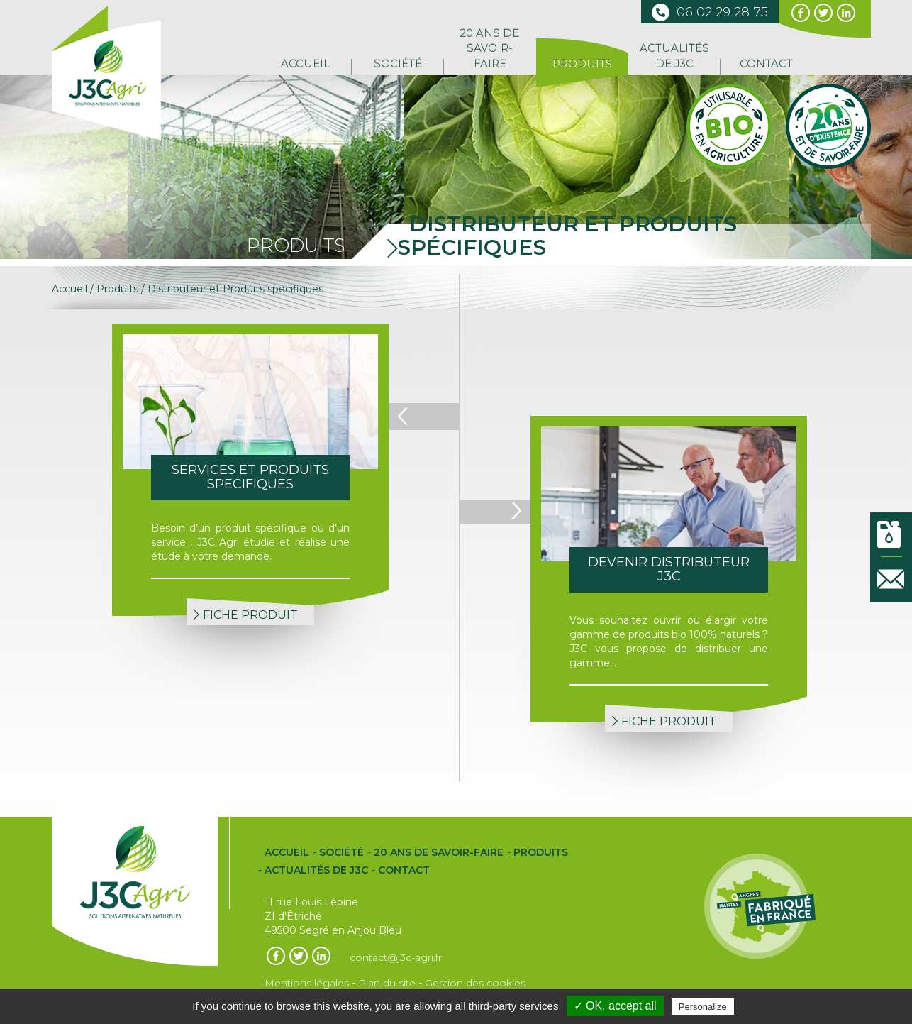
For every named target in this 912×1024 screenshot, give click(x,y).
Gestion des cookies (475, 982)
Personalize (703, 1006)
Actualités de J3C (674, 55)
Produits (582, 63)
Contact (766, 63)
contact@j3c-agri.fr (396, 957)
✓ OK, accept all (615, 1006)
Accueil (305, 63)
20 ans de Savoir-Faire (489, 48)
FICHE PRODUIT (246, 615)
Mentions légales (307, 982)
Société (398, 63)
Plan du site (387, 982)
